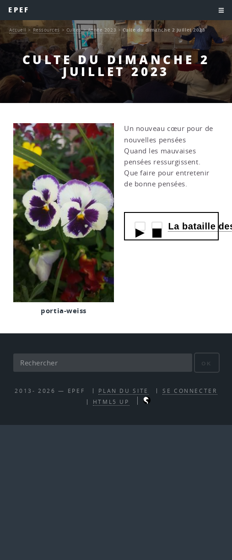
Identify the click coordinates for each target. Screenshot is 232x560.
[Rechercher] (102, 362)
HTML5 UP (111, 401)
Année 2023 (102, 30)
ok (206, 363)
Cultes (73, 30)
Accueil (18, 30)
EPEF (18, 10)
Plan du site (123, 390)
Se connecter (189, 390)
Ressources (46, 30)
